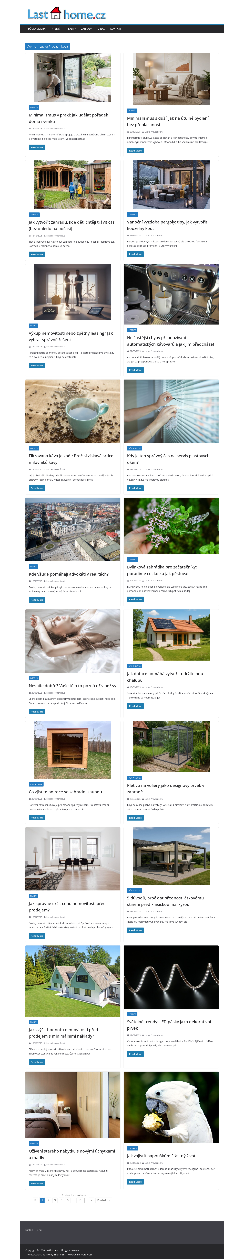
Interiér (56, 28)
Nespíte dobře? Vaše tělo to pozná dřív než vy (72, 685)
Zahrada (86, 28)
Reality (71, 28)
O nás (101, 28)
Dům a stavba (36, 28)
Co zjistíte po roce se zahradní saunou (65, 791)
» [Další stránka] (91, 1200)
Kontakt (115, 28)
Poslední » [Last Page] (103, 1200)
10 (79, 1200)
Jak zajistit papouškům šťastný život (161, 1155)
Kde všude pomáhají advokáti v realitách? (69, 574)
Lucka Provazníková (55, 128)
